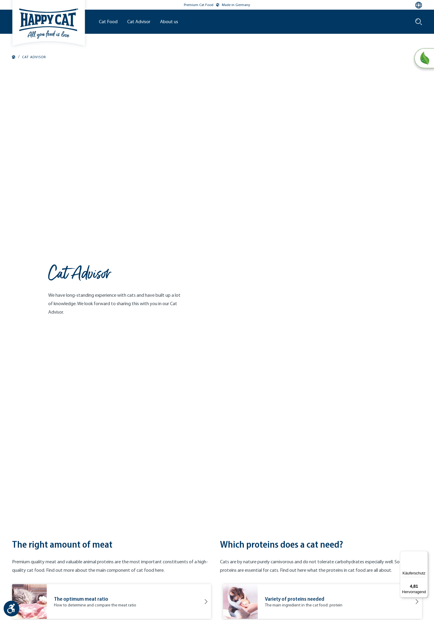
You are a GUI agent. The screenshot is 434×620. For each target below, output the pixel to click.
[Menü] (424, 554)
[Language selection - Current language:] (418, 5)
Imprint (189, 590)
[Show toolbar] (11, 608)
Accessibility (259, 590)
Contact (170, 590)
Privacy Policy (212, 590)
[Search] (418, 22)
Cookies (237, 590)
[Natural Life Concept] (424, 58)
